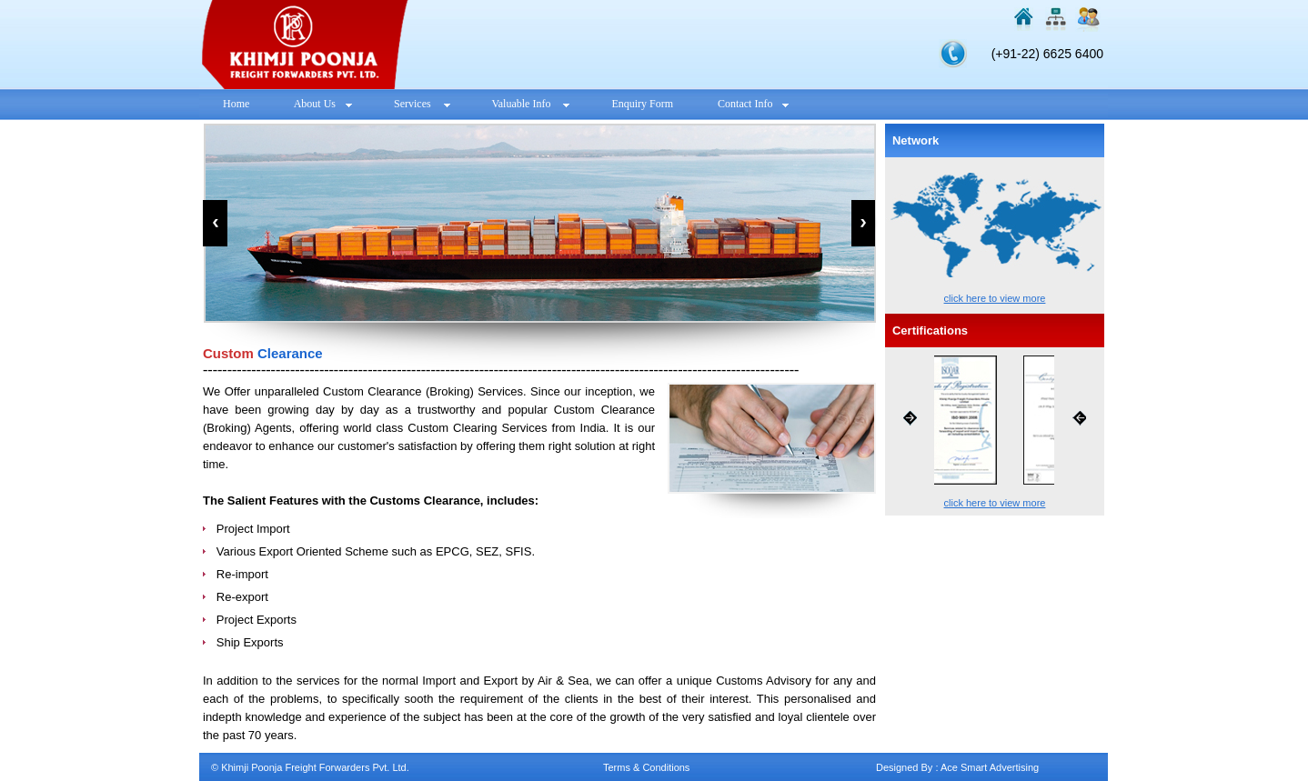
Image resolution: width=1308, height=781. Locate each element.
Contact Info (752, 103)
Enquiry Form (642, 103)
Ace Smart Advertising (990, 767)
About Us (321, 103)
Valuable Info (528, 103)
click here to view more (995, 298)
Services (419, 103)
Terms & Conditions (646, 767)
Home (236, 103)
